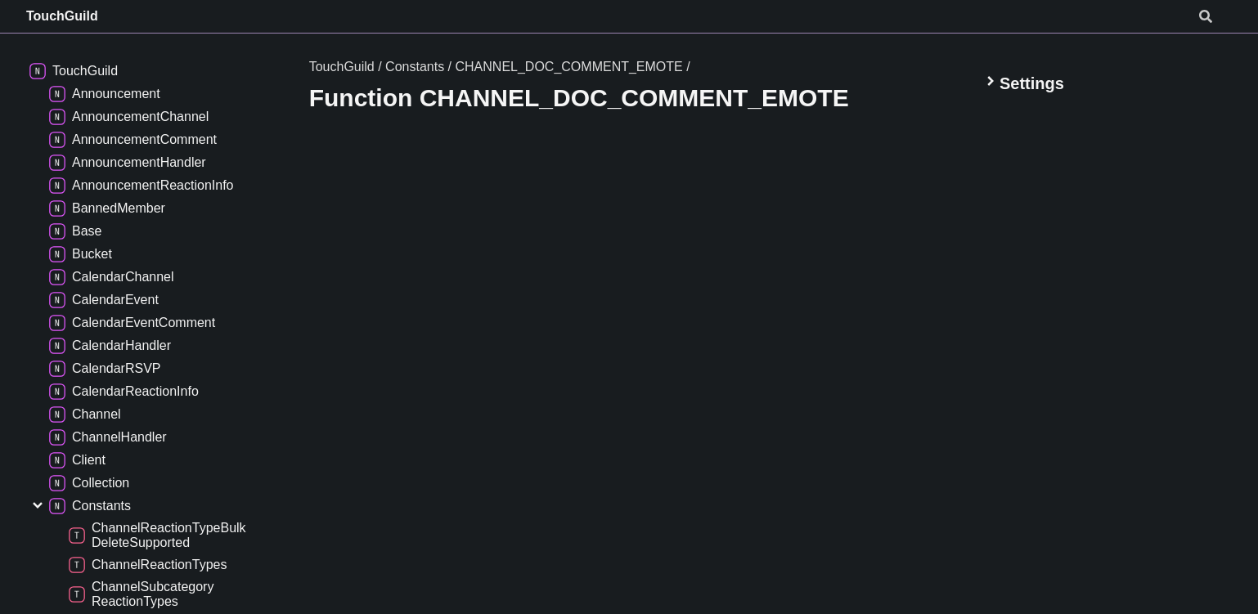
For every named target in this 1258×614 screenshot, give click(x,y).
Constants (414, 67)
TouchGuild (62, 16)
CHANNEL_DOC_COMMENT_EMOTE (568, 67)
